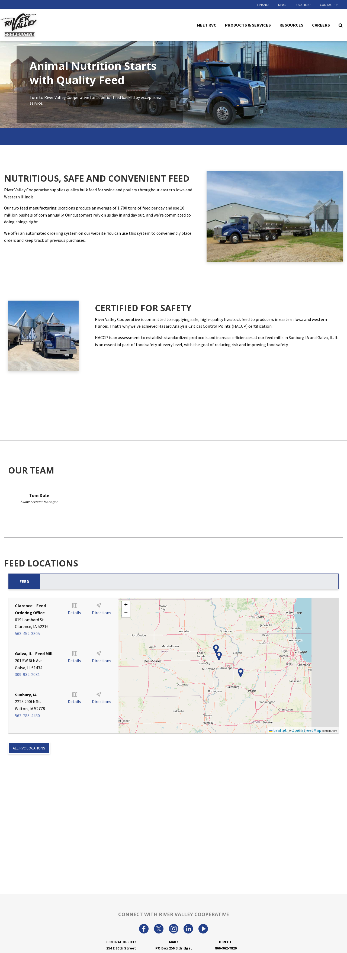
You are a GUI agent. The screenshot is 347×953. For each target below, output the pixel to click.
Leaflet (278, 730)
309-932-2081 (27, 674)
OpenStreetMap (306, 730)
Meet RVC (206, 24)
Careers (321, 24)
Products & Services (248, 24)
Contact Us (329, 5)
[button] (216, 649)
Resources (291, 24)
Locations (303, 5)
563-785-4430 (27, 715)
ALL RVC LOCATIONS (29, 748)
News (282, 5)
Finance (263, 5)
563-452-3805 (27, 633)
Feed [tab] (24, 581)
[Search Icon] (341, 25)
